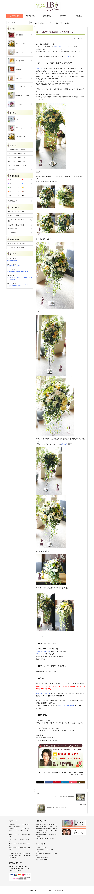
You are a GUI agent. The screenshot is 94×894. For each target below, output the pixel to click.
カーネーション (18, 69)
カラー (15, 78)
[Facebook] (49, 782)
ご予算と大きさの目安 (14, 215)
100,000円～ (12, 169)
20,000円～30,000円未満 (16, 153)
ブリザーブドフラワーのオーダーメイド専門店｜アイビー (49, 23)
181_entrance (45, 772)
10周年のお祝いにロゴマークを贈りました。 (18, 271)
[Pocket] (73, 782)
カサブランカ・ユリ (18, 52)
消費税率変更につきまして (13, 266)
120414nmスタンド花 (43, 651)
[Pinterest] (57, 782)
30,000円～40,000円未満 (16, 157)
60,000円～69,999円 (76, 772)
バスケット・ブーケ (16, 136)
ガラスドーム (15, 128)
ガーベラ (16, 61)
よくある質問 (12, 233)
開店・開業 (64, 772)
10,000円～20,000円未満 (16, 149)
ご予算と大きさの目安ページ (66, 705)
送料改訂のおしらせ (12, 260)
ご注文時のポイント (13, 229)
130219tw (40, 68)
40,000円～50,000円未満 (16, 161)
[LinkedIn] (65, 782)
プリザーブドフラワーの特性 (16, 247)
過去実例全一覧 (12, 201)
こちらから (67, 56)
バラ (78, 774)
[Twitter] (40, 782)
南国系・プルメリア (18, 95)
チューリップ (17, 87)
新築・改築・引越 (56, 772)
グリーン (73, 774)
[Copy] (81, 782)
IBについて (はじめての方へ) (16, 211)
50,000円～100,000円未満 (17, 165)
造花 (82, 774)
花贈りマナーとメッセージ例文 (16, 243)
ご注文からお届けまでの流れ (16, 225)
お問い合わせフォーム (43, 693)
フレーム (14, 119)
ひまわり (16, 43)
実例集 (67, 23)
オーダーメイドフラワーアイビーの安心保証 (19, 220)
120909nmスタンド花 (60, 46)
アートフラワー (17, 104)
